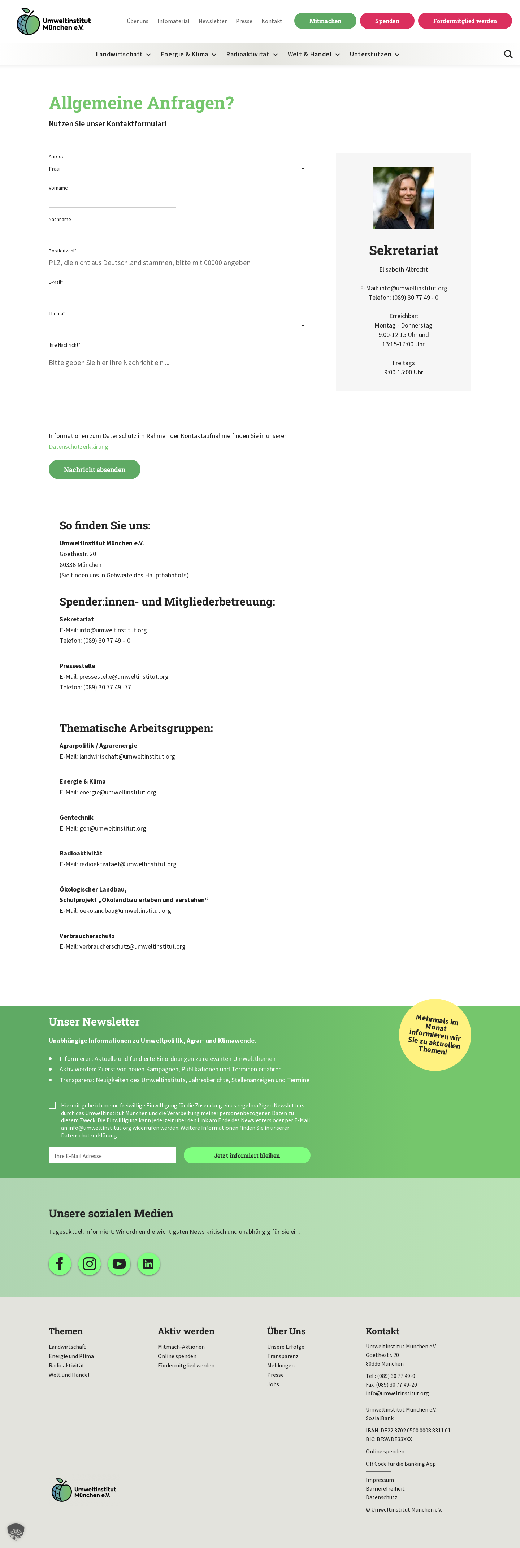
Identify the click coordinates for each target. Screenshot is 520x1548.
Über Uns (286, 1331)
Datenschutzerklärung (78, 446)
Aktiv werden (186, 1331)
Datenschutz (382, 1497)
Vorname (58, 188)
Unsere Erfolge (285, 1346)
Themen (66, 1331)
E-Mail (56, 282)
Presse (244, 21)
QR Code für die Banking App (401, 1463)
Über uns (137, 21)
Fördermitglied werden (465, 21)
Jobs (273, 1384)
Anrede (57, 156)
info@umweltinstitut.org (99, 1127)
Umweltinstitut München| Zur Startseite (53, 21)
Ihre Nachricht (65, 345)
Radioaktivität (248, 54)
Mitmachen (325, 21)
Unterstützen (370, 54)
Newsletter (213, 21)
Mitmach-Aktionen (181, 1346)
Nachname (60, 219)
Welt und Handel (69, 1375)
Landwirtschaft (119, 54)
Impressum (380, 1479)
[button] (16, 1532)
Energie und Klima (71, 1356)
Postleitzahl (63, 250)
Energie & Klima (184, 54)
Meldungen (281, 1365)
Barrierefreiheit (385, 1488)
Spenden (387, 21)
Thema (57, 313)
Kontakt (271, 21)
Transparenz (283, 1356)
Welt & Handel (310, 54)
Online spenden (177, 1356)
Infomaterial (173, 21)
